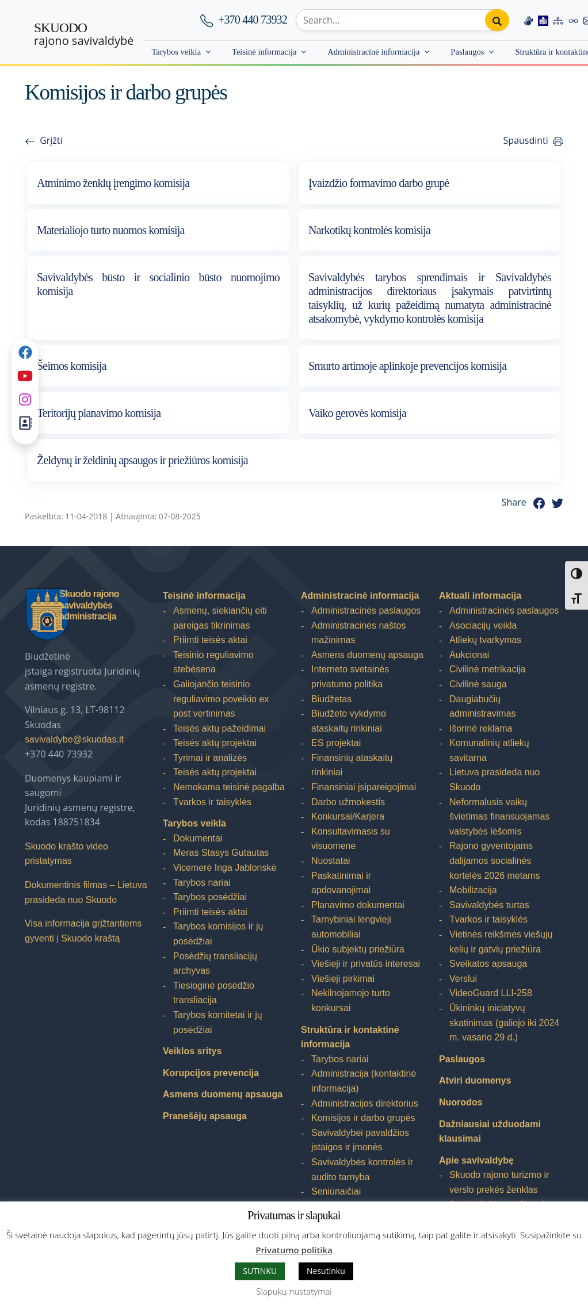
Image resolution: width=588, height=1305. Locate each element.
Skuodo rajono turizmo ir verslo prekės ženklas (499, 1182)
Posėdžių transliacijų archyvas (215, 963)
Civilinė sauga (478, 684)
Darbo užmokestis (348, 802)
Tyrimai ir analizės (210, 758)
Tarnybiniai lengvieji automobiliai (351, 926)
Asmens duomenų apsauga (222, 1094)
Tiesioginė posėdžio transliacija (213, 993)
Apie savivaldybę (476, 1160)
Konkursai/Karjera (347, 816)
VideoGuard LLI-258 (490, 993)
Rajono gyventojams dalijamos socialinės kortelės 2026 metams (494, 860)
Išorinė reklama (480, 728)
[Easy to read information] (543, 20)
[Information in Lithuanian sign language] (528, 20)
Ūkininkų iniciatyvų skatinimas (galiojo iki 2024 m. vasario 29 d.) (504, 1022)
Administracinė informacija (373, 51)
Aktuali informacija (480, 595)
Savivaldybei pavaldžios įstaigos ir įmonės (360, 1140)
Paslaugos (467, 51)
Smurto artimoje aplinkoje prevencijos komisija (407, 365)
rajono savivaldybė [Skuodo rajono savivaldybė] (83, 34)
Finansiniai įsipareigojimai (363, 787)
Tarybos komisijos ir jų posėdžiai (218, 933)
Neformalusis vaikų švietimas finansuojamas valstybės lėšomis (499, 816)
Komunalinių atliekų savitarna (489, 750)
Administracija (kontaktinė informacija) (363, 1081)
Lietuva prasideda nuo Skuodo (494, 779)
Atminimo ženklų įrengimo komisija (113, 183)
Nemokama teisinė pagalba (229, 787)
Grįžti (51, 140)
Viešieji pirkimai (343, 978)
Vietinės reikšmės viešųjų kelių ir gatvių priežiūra (500, 941)
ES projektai (336, 743)
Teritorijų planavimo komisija (99, 413)
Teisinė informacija (264, 51)
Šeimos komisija (71, 365)
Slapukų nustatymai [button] (293, 1291)
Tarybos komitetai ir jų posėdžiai (217, 1022)
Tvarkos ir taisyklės (212, 802)
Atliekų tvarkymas (485, 640)
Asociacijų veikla (483, 625)
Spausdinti (525, 140)
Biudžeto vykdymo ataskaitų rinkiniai (348, 721)
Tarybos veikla (176, 51)
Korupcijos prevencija (211, 1073)
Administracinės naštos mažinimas (358, 633)
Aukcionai (469, 655)
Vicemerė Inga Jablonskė (224, 867)
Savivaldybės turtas (489, 905)
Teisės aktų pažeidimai (219, 728)
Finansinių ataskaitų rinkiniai (351, 765)
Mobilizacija (473, 890)
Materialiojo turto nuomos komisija (111, 230)
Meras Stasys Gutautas (221, 853)
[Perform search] (497, 20)
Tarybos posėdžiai (210, 897)
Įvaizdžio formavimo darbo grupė (378, 183)
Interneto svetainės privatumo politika (350, 676)
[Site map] (558, 20)
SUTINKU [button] (260, 1270)
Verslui (463, 978)
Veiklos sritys (192, 1051)
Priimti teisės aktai (210, 640)
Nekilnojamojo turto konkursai (350, 1000)
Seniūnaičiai (336, 1191)
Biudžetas (331, 699)
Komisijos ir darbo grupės (363, 1118)
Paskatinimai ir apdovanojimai (341, 883)
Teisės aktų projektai (215, 743)
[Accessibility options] (573, 20)
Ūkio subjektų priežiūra (357, 949)
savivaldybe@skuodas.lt (74, 739)
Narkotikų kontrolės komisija (369, 230)
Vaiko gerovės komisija (357, 413)
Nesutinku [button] (326, 1270)
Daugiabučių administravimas (482, 706)
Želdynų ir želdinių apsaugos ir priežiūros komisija (142, 460)
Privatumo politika (294, 1250)
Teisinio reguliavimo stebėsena (213, 662)
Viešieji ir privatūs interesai (365, 964)
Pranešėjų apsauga (205, 1116)
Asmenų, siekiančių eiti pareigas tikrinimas (220, 618)
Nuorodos (461, 1102)
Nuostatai (330, 861)
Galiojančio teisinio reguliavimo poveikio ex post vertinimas (221, 698)
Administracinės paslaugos (366, 610)
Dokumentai (197, 838)
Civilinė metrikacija (487, 669)
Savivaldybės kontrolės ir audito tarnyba (362, 1169)
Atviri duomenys (475, 1080)
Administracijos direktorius (364, 1103)
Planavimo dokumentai (357, 905)
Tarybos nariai (202, 882)
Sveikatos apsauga (488, 964)
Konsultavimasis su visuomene (350, 838)
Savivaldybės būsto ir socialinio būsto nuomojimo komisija (158, 284)
